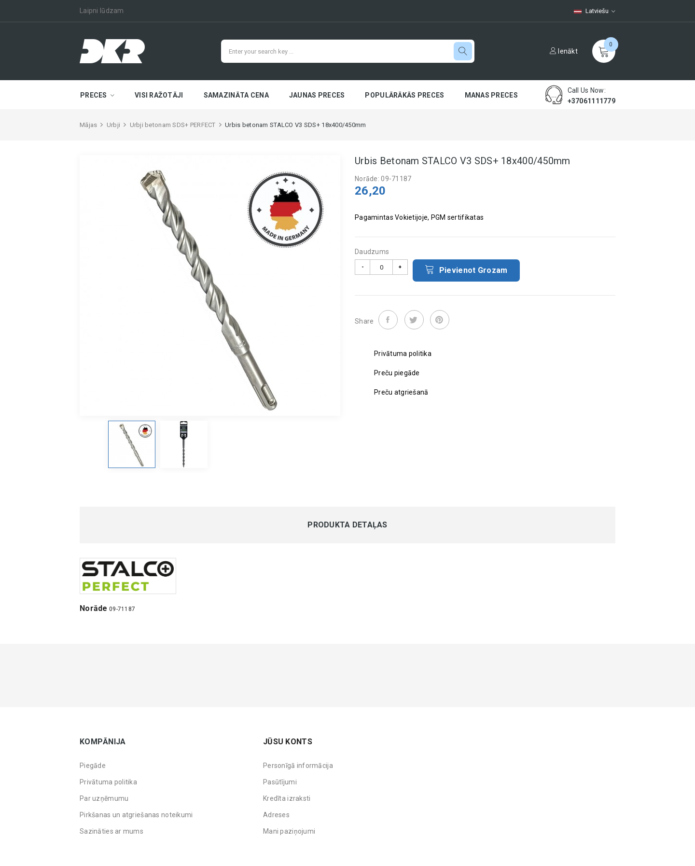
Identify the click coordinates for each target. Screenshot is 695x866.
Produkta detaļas (347, 525)
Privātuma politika (108, 782)
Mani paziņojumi (289, 831)
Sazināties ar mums (111, 831)
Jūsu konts (287, 741)
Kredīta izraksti (286, 798)
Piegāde (93, 765)
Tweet (414, 319)
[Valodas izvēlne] (589, 10)
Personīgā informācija (298, 765)
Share (388, 319)
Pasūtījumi (280, 782)
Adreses (276, 815)
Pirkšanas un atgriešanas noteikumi (136, 815)
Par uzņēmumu (104, 798)
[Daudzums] (381, 267)
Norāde (94, 608)
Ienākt (564, 51)
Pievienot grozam (466, 269)
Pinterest (439, 319)
